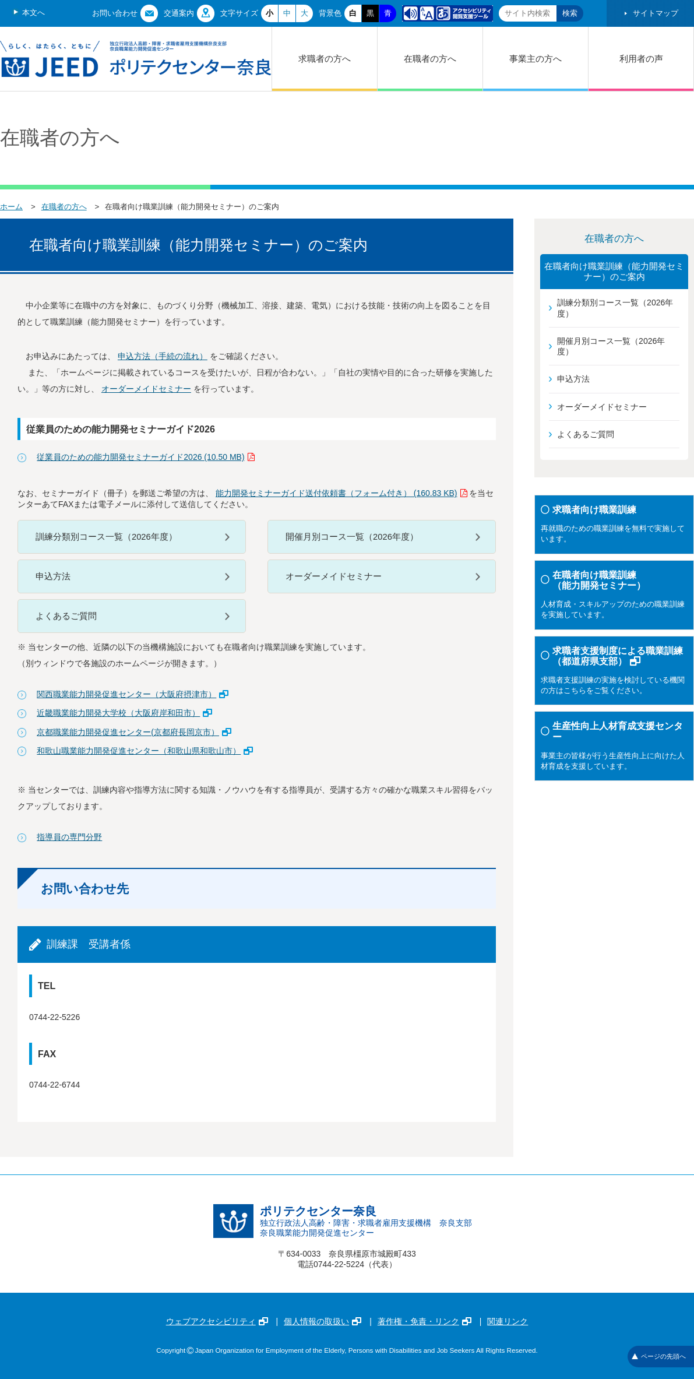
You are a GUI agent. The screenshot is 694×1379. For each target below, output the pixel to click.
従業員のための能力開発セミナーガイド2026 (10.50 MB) (145, 457)
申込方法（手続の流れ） (162, 356)
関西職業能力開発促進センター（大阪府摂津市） (132, 694)
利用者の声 (641, 59)
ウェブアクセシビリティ (217, 1321)
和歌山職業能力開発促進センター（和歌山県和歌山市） (145, 750)
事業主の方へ (535, 59)
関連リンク (507, 1321)
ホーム (11, 206)
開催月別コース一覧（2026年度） (352, 536)
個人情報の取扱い (322, 1321)
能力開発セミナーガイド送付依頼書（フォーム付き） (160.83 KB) (341, 493)
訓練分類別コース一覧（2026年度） (106, 536)
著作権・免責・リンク (424, 1321)
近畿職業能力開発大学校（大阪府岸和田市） (124, 712)
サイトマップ (655, 13)
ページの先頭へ (659, 1356)
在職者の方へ (430, 59)
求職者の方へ (324, 59)
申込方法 (53, 576)
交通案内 (179, 13)
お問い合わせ (115, 13)
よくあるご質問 (66, 616)
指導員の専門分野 (69, 837)
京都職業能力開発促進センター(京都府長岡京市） (134, 732)
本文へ (33, 12)
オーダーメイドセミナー (146, 388)
